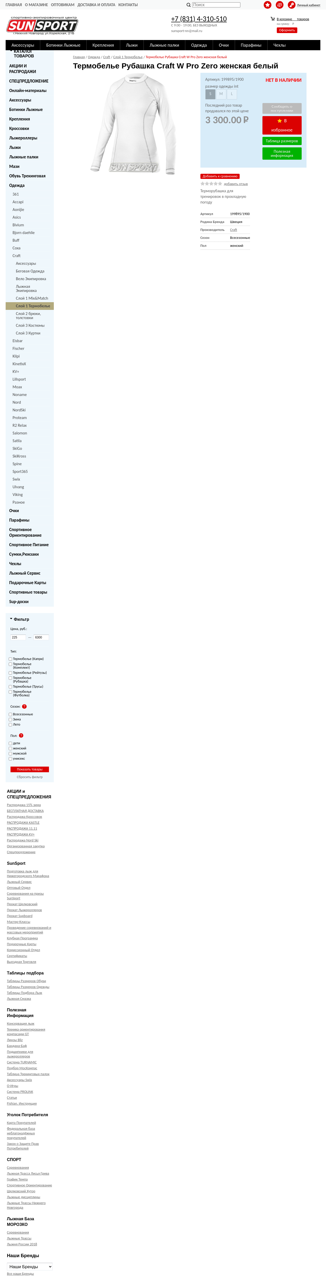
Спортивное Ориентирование (25, 532)
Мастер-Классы (18, 922)
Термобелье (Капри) (26, 659)
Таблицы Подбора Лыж (24, 993)
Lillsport (19, 379)
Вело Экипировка (31, 278)
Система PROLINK (20, 1092)
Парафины (19, 520)
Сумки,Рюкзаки (24, 554)
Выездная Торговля (21, 962)
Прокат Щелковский (22, 904)
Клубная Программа (22, 938)
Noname (20, 394)
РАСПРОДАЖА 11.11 (22, 828)
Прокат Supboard (20, 916)
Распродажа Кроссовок (24, 817)
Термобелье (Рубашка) (20, 680)
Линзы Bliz (15, 1040)
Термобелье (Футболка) (20, 693)
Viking (18, 494)
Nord (17, 402)
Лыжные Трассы (19, 1238)
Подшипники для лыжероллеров (20, 1054)
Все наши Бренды (20, 1274)
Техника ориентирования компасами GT (26, 1031)
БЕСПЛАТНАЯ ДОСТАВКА (25, 811)
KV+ (16, 371)
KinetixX (19, 363)
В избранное (282, 125)
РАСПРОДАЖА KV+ (21, 834)
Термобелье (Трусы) (26, 687)
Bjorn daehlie (24, 232)
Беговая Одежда (30, 271)
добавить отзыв (236, 184)
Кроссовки (19, 128)
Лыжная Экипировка (26, 288)
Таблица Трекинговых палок (28, 1074)
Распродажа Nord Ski (22, 840)
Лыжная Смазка (19, 999)
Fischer (18, 348)
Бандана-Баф (17, 1046)
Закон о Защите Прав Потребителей (23, 1146)
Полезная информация (282, 153)
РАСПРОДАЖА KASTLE (23, 822)
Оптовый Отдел (18, 888)
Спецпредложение (21, 852)
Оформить (287, 30)
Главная (14, 4)
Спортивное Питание (29, 544)
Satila (17, 440)
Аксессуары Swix (19, 1080)
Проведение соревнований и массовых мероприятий (29, 930)
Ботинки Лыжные (26, 109)
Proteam (20, 417)
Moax (17, 386)
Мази (14, 166)
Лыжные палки (23, 157)
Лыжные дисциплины (23, 1197)
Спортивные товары (28, 592)
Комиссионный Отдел (23, 950)
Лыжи (15, 147)
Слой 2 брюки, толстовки (28, 315)
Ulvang (18, 486)
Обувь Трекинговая (27, 176)
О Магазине (36, 4)
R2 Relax (20, 425)
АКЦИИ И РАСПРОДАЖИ (22, 68)
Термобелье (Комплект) (20, 666)
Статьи (12, 1097)
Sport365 (20, 471)
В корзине (293, 19)
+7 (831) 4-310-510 (199, 18)
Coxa (17, 248)
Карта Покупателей (21, 1123)
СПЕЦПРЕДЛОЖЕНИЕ (28, 81)
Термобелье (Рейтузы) (28, 673)
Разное (19, 502)
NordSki (19, 410)
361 (16, 194)
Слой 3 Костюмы (30, 325)
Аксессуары (20, 100)
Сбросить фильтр (30, 777)
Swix (16, 479)
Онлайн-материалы (28, 90)
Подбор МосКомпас (22, 1068)
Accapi (18, 201)
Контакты (128, 4)
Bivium (18, 224)
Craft (17, 255)
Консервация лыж (20, 1023)
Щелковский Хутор (21, 1191)
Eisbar (18, 340)
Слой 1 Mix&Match (32, 298)
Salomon (20, 433)
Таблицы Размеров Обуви (26, 981)
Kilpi (16, 356)
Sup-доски (18, 601)
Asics (17, 217)
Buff (16, 240)
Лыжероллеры (23, 138)
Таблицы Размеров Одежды (28, 987)
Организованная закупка (26, 846)
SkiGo (17, 448)
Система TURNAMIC (22, 1062)
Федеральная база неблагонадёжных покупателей (21, 1133)
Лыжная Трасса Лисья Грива (28, 1173)
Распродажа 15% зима (24, 805)
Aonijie (18, 209)
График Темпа (17, 1179)
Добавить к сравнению (220, 176)
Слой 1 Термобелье (33, 305)
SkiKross (19, 456)
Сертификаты (17, 956)
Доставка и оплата (96, 4)
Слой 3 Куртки (28, 333)
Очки (14, 510)
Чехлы (15, 563)
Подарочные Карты (27, 582)
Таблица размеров (282, 140)
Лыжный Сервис (24, 573)
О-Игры (12, 1086)
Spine (17, 463)
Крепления (19, 119)
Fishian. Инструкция (22, 1103)
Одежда (17, 185)
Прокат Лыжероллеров (24, 910)
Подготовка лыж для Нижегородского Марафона (28, 873)
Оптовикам (62, 4)
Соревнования (18, 1167)
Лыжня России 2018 (22, 1244)
